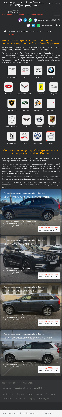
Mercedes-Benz (11, 127)
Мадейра (7, 399)
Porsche (52, 127)
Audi (25, 77)
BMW (51, 77)
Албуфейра (8, 394)
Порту (32, 399)
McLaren (51, 110)
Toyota (24, 143)
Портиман (20, 399)
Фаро (30, 394)
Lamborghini (12, 110)
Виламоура (44, 399)
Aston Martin (12, 77)
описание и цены (49, 228)
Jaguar (54, 94)
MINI (26, 127)
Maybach (38, 110)
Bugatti (8, 94)
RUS (51, 4)
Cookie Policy (47, 413)
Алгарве (20, 394)
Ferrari (41, 94)
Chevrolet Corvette (25, 94)
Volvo (50, 143)
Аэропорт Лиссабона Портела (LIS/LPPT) (22, 388)
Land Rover (25, 110)
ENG (57, 4)
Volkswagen (37, 143)
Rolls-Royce (11, 143)
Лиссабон (50, 394)
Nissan (39, 127)
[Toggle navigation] (56, 13)
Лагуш (39, 394)
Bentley (38, 77)
